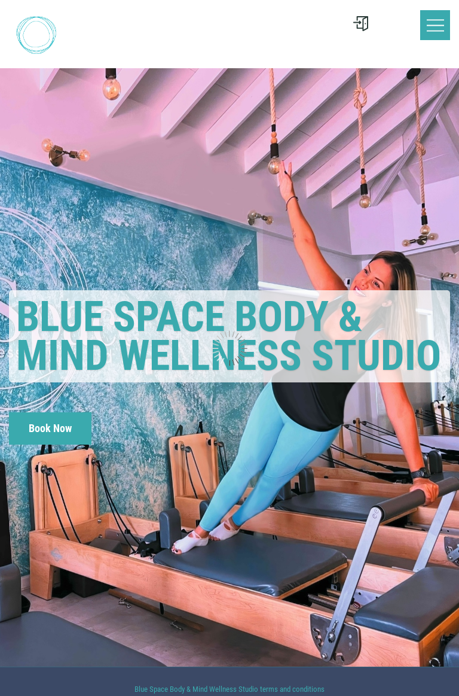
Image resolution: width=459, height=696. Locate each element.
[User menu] (360, 24)
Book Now (50, 428)
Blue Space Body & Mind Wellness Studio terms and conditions (229, 689)
